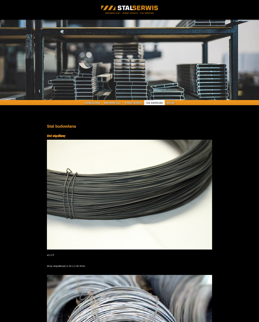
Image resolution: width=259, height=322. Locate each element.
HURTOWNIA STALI (112, 103)
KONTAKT (171, 103)
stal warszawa (147, 13)
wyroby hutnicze (130, 13)
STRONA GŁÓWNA (92, 103)
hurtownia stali (112, 13)
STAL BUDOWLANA (154, 103)
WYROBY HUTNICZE (133, 103)
